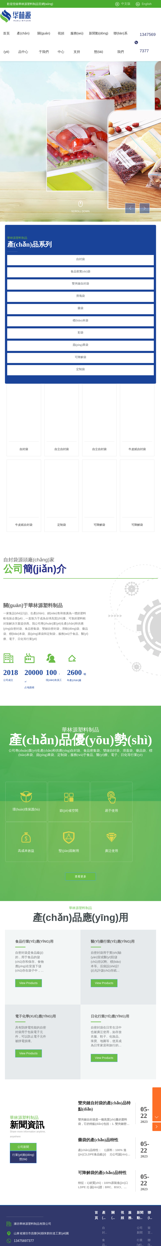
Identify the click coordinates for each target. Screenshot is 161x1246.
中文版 (125, 4)
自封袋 (80, 259)
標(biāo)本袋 (80, 312)
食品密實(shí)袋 (80, 269)
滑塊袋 (80, 291)
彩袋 (80, 323)
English (147, 4)
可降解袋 (80, 344)
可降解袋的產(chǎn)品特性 (102, 1117)
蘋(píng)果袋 (80, 333)
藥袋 (80, 301)
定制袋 (80, 355)
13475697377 (148, 42)
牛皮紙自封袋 (137, 433)
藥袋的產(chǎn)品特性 (98, 1084)
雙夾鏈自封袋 (80, 280)
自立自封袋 (61, 433)
